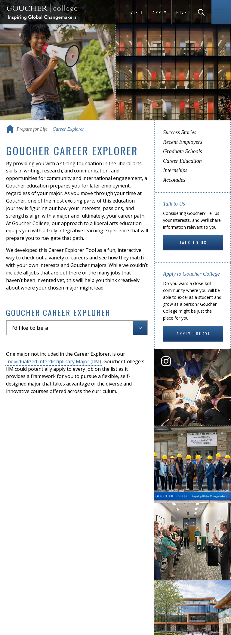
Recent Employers (182, 142)
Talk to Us (193, 242)
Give (181, 12)
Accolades (174, 180)
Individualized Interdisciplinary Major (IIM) (53, 361)
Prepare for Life (32, 129)
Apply (159, 12)
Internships (175, 170)
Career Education (182, 161)
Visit (137, 12)
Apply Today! (193, 333)
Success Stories (179, 132)
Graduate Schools (182, 151)
